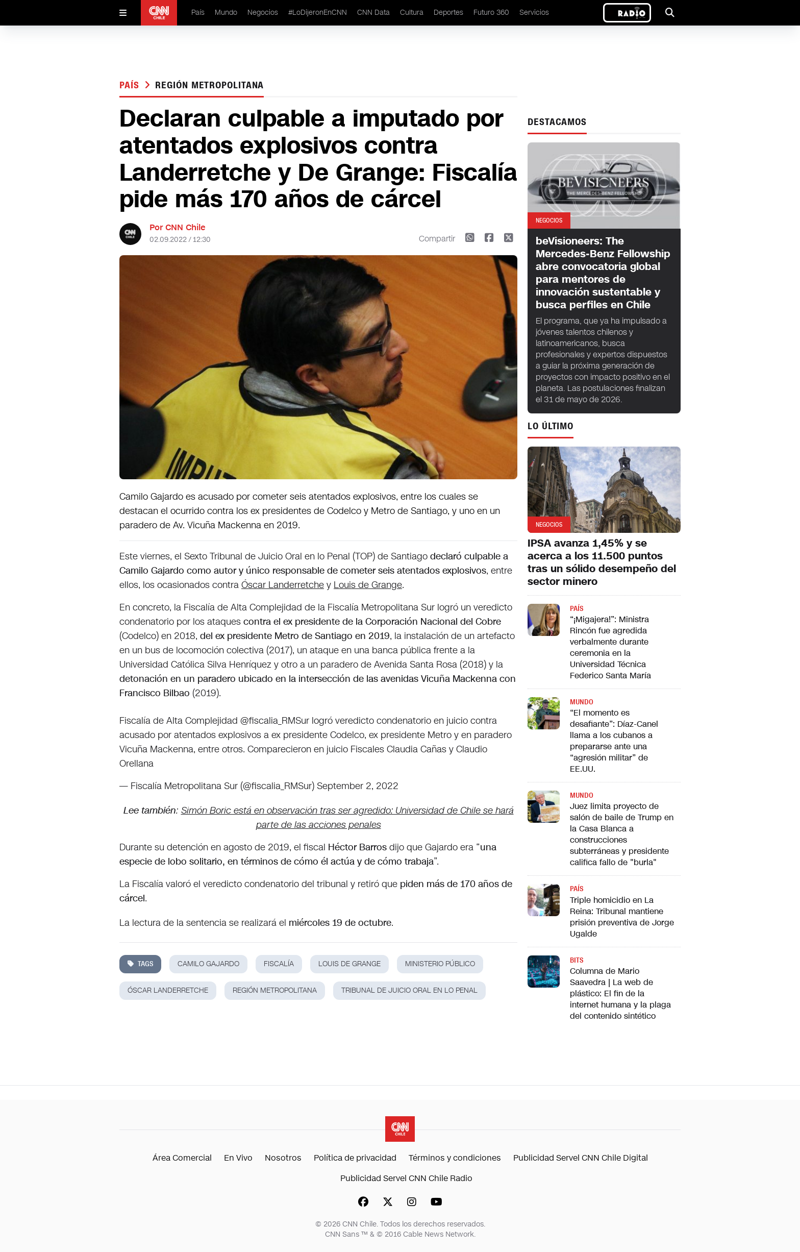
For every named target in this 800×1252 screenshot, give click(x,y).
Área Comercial (182, 1158)
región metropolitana (209, 85)
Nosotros (283, 1158)
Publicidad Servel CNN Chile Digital (580, 1158)
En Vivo (238, 1158)
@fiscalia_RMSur (274, 720)
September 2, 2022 (357, 786)
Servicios (534, 12)
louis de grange (349, 964)
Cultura (411, 12)
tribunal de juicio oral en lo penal (409, 990)
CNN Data (373, 12)
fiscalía (279, 964)
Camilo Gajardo (208, 964)
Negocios (262, 12)
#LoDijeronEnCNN (317, 12)
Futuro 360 (491, 12)
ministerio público (440, 964)
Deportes (448, 12)
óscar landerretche (168, 990)
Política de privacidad (355, 1158)
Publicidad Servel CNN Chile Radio (406, 1178)
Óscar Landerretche (282, 585)
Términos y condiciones (455, 1158)
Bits (576, 960)
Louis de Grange (368, 585)
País (198, 12)
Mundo (226, 12)
